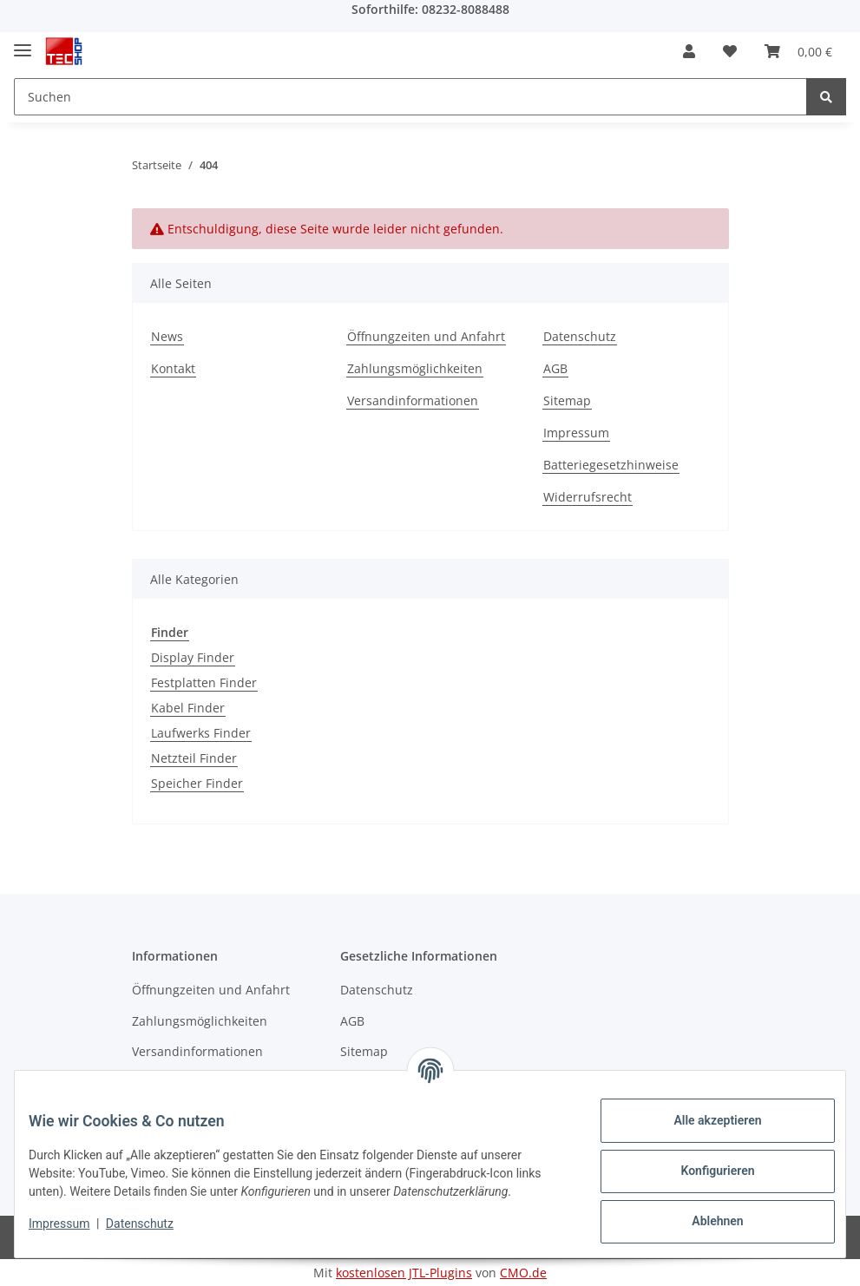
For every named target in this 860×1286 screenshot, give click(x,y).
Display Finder (192, 657)
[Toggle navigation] (22, 43)
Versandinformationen (412, 400)
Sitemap (567, 400)
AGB (555, 368)
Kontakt (173, 368)
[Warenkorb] (798, 51)
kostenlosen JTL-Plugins (404, 1272)
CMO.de (523, 1272)
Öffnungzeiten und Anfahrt (426, 336)
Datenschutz (579, 336)
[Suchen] (410, 96)
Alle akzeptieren (703, 1120)
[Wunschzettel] (730, 51)
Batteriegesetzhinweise (611, 464)
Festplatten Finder (204, 682)
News (167, 336)
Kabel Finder (188, 707)
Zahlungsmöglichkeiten (415, 368)
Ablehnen (703, 1221)
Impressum (576, 432)
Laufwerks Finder (201, 733)
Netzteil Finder (194, 758)
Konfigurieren (703, 1171)
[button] (689, 51)
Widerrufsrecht (587, 497)
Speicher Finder (197, 783)
